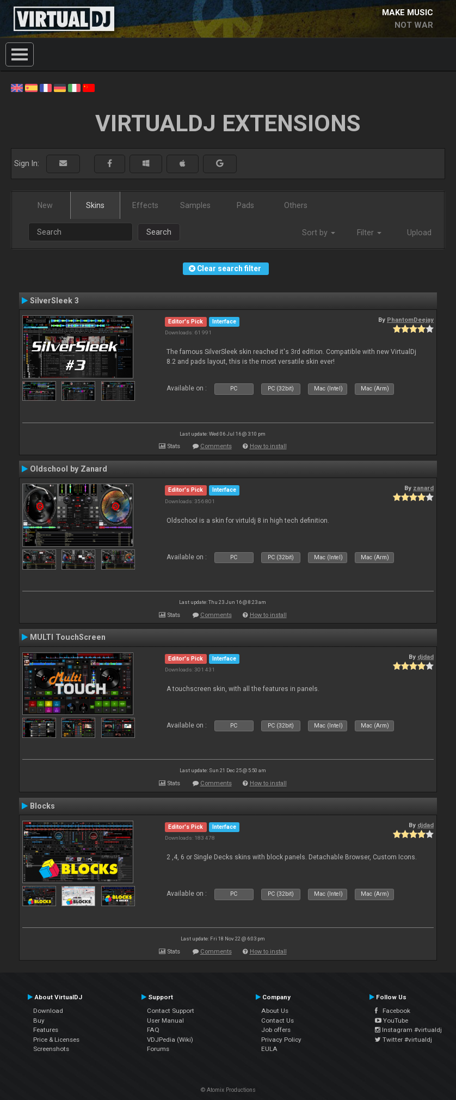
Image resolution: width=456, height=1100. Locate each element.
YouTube (391, 1020)
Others (295, 205)
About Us (274, 1011)
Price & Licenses (56, 1039)
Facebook (392, 1011)
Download (48, 1011)
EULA (269, 1049)
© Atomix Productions (228, 1089)
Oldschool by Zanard (68, 469)
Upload (419, 232)
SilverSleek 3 (54, 300)
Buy (39, 1020)
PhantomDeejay (410, 319)
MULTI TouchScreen (68, 637)
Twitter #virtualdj (403, 1039)
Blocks (42, 806)
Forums (158, 1049)
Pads (245, 205)
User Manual (165, 1020)
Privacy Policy (281, 1039)
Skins (95, 205)
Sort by (318, 232)
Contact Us (277, 1020)
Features (45, 1030)
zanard (423, 488)
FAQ (153, 1030)
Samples (195, 205)
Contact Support (170, 1011)
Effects (145, 205)
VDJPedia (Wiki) (170, 1039)
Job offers (276, 1030)
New (45, 205)
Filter (369, 232)
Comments (216, 446)
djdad (425, 657)
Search (158, 232)
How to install (268, 446)
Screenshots (51, 1049)
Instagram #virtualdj (408, 1030)
